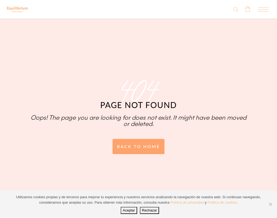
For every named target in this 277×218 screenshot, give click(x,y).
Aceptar (129, 210)
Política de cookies (222, 202)
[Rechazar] (270, 204)
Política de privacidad (187, 202)
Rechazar (149, 210)
